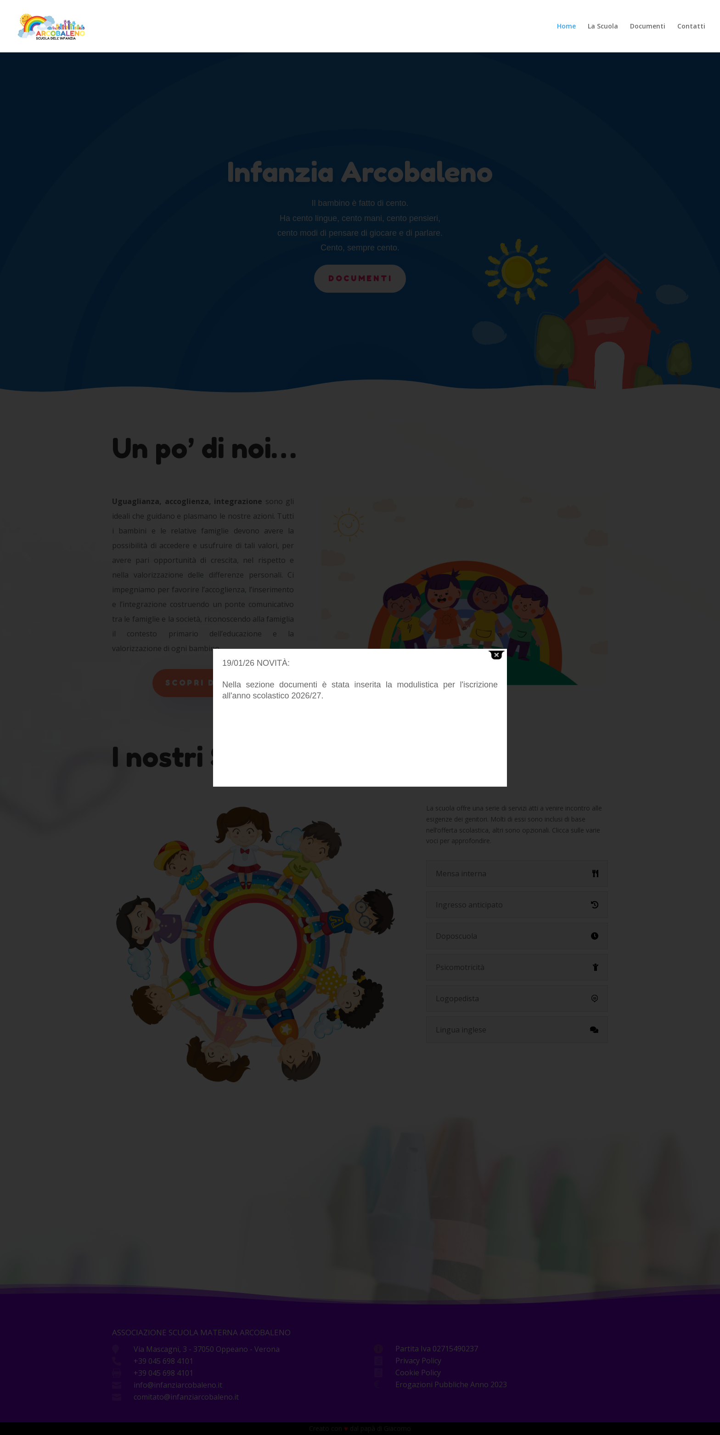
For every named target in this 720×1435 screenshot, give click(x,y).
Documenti (647, 26)
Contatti (691, 26)
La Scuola (603, 26)
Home (566, 26)
